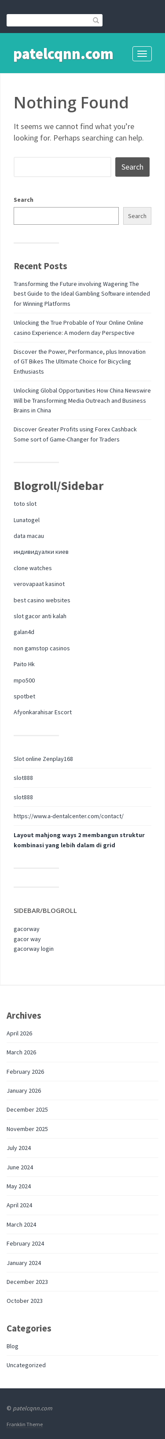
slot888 (23, 778)
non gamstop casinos (42, 648)
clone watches (33, 568)
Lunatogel (27, 520)
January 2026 (24, 1090)
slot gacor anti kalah (40, 616)
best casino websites (42, 600)
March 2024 (21, 1224)
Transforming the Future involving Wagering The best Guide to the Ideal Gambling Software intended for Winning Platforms (82, 294)
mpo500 (24, 680)
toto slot (25, 504)
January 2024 (24, 1263)
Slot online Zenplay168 (43, 759)
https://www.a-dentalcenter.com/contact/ (69, 816)
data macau (29, 536)
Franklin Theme (25, 1424)
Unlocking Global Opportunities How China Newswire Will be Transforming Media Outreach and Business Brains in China (82, 400)
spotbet (24, 696)
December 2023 (27, 1282)
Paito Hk (24, 664)
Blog (12, 1346)
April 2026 (19, 1033)
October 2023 (25, 1301)
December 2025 (27, 1109)
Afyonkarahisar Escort (43, 712)
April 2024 (19, 1205)
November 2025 (27, 1129)
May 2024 (19, 1186)
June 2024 (20, 1167)
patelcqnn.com (63, 54)
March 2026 (21, 1052)
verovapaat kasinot (39, 584)
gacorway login (34, 949)
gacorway (27, 929)
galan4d (24, 632)
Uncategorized (26, 1365)
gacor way (27, 939)
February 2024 (25, 1243)
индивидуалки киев (41, 552)
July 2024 (19, 1148)
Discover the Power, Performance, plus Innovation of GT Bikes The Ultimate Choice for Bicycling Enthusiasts (80, 361)
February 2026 (25, 1072)
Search (23, 200)
